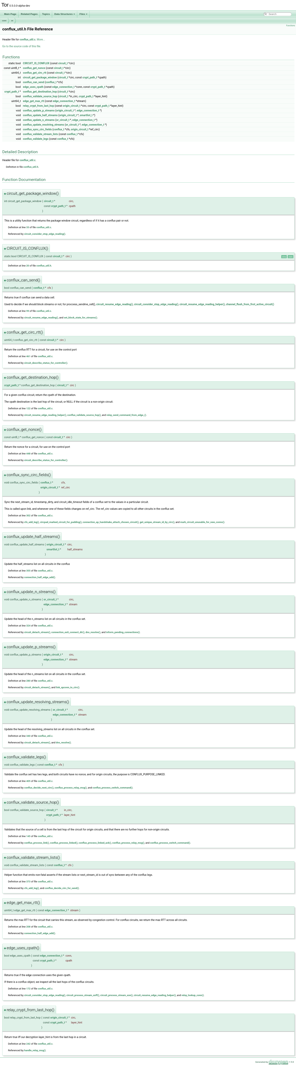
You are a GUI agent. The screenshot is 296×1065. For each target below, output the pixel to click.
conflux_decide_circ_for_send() (62, 888)
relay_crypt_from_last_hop (38, 105)
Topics (46, 14)
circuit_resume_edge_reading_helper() (202, 304)
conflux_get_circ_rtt (34, 72)
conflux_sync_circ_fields (37, 129)
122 (28, 408)
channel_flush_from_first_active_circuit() (250, 304)
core (4, 20)
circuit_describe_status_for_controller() (45, 362)
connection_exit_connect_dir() (67, 632)
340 (28, 735)
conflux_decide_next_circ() (39, 787)
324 (28, 625)
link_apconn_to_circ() (67, 687)
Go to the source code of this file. (21, 46)
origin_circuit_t (71, 105)
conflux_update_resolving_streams (43, 124)
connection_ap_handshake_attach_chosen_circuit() (111, 522)
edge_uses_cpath (33, 86)
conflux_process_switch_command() (112, 787)
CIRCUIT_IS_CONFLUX (36, 63)
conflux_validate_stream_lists (40, 134)
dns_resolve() (93, 632)
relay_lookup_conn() (193, 995)
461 (28, 356)
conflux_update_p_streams (39, 110)
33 (27, 227)
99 (27, 311)
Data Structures (64, 14)
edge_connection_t (63, 86)
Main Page (10, 14)
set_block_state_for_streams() (80, 317)
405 (28, 781)
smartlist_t (86, 115)
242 (28, 1043)
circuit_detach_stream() (37, 632)
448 (28, 453)
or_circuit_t (62, 119)
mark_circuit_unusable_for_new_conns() (202, 522)
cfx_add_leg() (31, 522)
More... (41, 39)
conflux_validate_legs (36, 138)
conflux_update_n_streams (39, 119)
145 (28, 836)
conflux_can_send (33, 82)
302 (28, 515)
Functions (290, 25)
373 (28, 881)
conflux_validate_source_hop (40, 96)
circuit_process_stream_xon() (116, 995)
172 (28, 988)
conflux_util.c (27, 39)
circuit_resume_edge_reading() (114, 304)
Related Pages (29, 14)
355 (28, 570)
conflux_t (51, 82)
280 (28, 680)
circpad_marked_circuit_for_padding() (61, 522)
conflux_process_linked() (64, 842)
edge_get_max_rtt (33, 101)
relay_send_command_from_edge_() (126, 415)
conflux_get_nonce (34, 68)
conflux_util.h (30, 166)
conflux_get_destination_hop (40, 91)
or (12, 20)
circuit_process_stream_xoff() (82, 995)
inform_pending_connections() (123, 632)
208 (28, 926)
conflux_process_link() (36, 842)
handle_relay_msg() (35, 1050)
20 (27, 265)
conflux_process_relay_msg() (71, 787)
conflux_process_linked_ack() (95, 842)
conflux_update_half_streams (40, 115)
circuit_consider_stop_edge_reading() (44, 233)
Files (83, 14)
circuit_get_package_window (40, 77)
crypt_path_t (89, 77)
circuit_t (63, 63)
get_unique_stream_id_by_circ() (157, 522)
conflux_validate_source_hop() (84, 415)
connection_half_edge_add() (39, 577)
